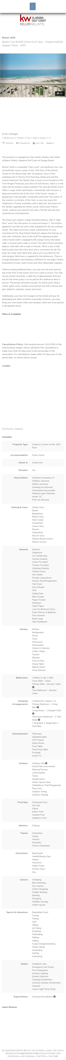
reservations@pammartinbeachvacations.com (33, 1053)
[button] (5, 75)
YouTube (53, 1056)
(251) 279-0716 (54, 1050)
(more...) (50, 143)
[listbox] (33, 75)
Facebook (13, 1056)
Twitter (41, 1056)
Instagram (27, 1056)
